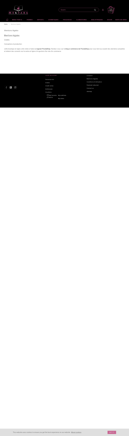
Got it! (111, 432)
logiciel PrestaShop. (43, 49)
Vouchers (48, 92)
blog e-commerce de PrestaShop (77, 49)
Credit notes (49, 86)
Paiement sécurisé (93, 85)
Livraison (90, 75)
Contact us (90, 88)
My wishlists (62, 95)
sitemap (89, 91)
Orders (47, 82)
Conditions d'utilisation (94, 82)
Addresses (49, 89)
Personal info (49, 79)
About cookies (76, 432)
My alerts (61, 98)
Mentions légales (92, 79)
